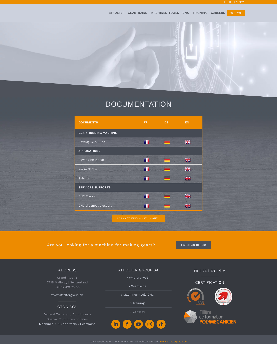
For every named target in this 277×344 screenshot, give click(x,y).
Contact (139, 311)
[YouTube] (138, 324)
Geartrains (87, 324)
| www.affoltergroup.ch (173, 341)
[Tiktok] (161, 324)
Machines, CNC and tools (58, 324)
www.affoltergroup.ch (67, 295)
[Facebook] (127, 324)
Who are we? (138, 277)
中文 (222, 270)
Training (139, 303)
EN (213, 270)
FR (196, 270)
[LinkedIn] (115, 324)
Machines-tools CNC (138, 294)
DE (204, 270)
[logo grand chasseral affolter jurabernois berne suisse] (90, 11)
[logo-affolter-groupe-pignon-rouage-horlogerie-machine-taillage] (52, 11)
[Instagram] (149, 324)
